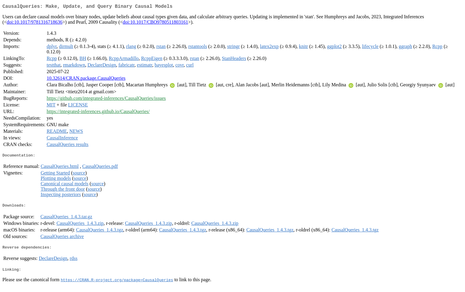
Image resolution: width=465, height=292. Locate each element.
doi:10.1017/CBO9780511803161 (155, 23)
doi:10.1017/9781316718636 (34, 23)
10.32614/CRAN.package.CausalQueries (86, 79)
